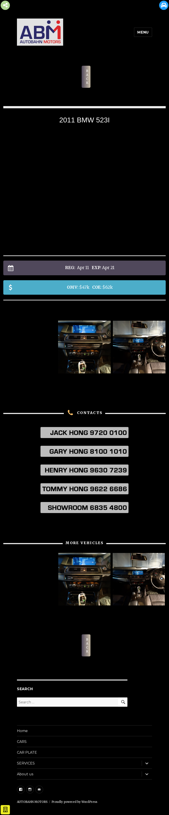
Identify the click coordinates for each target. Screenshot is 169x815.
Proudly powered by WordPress (74, 802)
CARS (22, 742)
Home (22, 731)
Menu (143, 32)
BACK (87, 77)
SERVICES (26, 763)
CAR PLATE (27, 752)
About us (25, 774)
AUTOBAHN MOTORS (32, 802)
